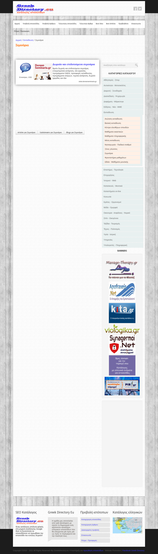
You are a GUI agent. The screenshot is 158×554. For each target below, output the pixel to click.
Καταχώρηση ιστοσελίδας (91, 519)
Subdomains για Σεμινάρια (51, 132)
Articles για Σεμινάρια (26, 132)
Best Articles (111, 23)
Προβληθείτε (123, 23)
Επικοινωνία (136, 23)
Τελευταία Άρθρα (86, 23)
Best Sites (99, 23)
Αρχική (17, 23)
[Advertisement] (57, 106)
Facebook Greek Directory (133, 550)
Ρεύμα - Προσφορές (22, 31)
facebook (135, 9)
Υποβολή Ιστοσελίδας (31, 23)
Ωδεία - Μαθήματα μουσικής (116, 162)
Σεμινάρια (109, 153)
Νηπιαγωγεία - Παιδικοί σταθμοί (118, 145)
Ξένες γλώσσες (111, 149)
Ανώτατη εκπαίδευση (113, 119)
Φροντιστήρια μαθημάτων (115, 158)
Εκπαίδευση (29, 40)
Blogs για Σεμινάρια (74, 132)
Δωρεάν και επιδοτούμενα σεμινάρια (74, 64)
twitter (140, 9)
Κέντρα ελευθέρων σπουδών (117, 127)
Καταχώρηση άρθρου (89, 525)
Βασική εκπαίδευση (113, 123)
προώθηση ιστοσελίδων (93, 550)
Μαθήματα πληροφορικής (115, 136)
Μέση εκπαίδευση (112, 140)
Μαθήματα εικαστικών (114, 132)
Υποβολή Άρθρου (49, 23)
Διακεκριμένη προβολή (90, 530)
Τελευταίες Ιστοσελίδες (67, 23)
